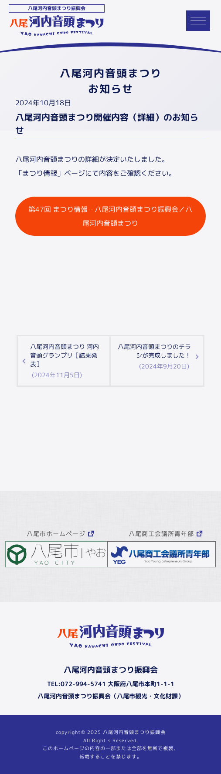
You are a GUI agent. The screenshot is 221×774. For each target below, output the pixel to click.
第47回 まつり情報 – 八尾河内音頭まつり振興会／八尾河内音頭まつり (110, 216)
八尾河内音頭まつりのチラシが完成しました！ (154, 356)
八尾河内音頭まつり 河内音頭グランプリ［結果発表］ (66, 360)
